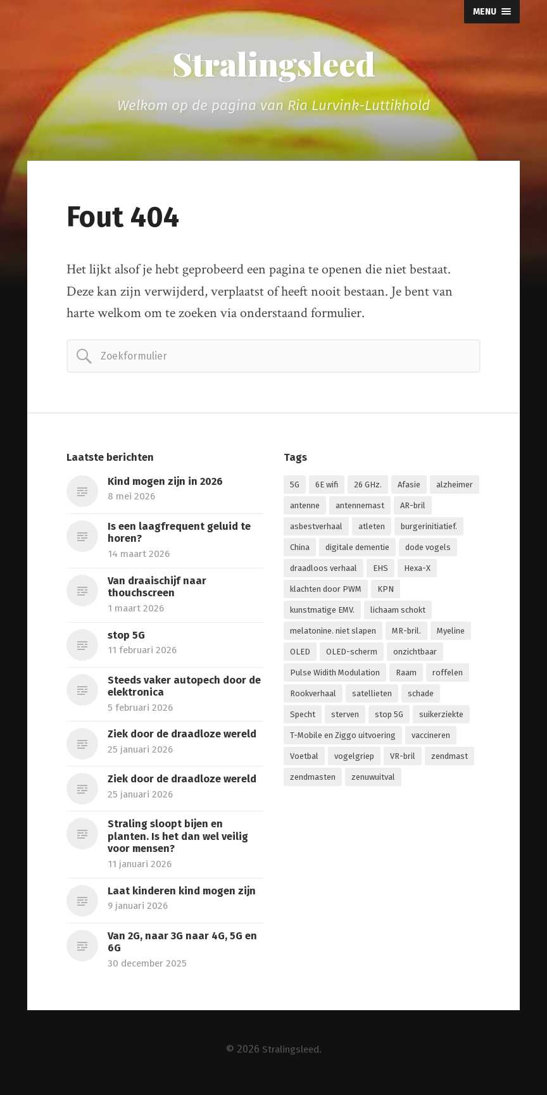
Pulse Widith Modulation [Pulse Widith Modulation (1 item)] (335, 674)
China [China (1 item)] (300, 549)
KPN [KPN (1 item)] (385, 591)
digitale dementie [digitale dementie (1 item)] (357, 549)
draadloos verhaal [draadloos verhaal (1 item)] (323, 570)
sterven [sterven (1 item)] (345, 716)
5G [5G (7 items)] (294, 486)
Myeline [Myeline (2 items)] (451, 632)
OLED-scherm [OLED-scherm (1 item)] (351, 653)
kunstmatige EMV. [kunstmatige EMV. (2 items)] (322, 611)
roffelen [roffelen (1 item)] (447, 674)
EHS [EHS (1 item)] (380, 570)
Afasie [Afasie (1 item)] (409, 486)
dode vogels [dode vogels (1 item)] (428, 549)
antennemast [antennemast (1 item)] (360, 507)
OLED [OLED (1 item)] (300, 653)
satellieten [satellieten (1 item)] (372, 695)
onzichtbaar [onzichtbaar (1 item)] (415, 653)
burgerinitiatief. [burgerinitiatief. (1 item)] (429, 528)
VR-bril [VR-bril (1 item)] (402, 758)
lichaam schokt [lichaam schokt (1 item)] (397, 611)
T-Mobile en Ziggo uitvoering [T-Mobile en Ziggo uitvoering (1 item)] (343, 737)
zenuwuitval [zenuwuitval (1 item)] (373, 779)
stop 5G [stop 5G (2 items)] (389, 716)
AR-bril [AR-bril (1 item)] (412, 507)
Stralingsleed (273, 64)
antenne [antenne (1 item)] (305, 507)
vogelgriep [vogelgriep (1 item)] (354, 758)
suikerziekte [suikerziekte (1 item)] (441, 716)
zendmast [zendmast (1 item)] (449, 758)
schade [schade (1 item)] (421, 695)
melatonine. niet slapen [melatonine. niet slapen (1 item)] (333, 632)
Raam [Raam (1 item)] (406, 674)
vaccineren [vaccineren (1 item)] (431, 737)
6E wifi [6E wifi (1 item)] (326, 486)
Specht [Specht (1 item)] (302, 716)
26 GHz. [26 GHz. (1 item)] (368, 486)
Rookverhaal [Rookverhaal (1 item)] (313, 695)
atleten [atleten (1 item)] (371, 528)
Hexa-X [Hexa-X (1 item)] (417, 570)
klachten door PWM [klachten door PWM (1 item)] (326, 591)
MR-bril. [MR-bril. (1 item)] (406, 632)
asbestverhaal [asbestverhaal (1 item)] (316, 528)
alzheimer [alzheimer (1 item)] (454, 486)
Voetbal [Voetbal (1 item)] (304, 758)
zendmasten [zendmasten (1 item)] (313, 779)
